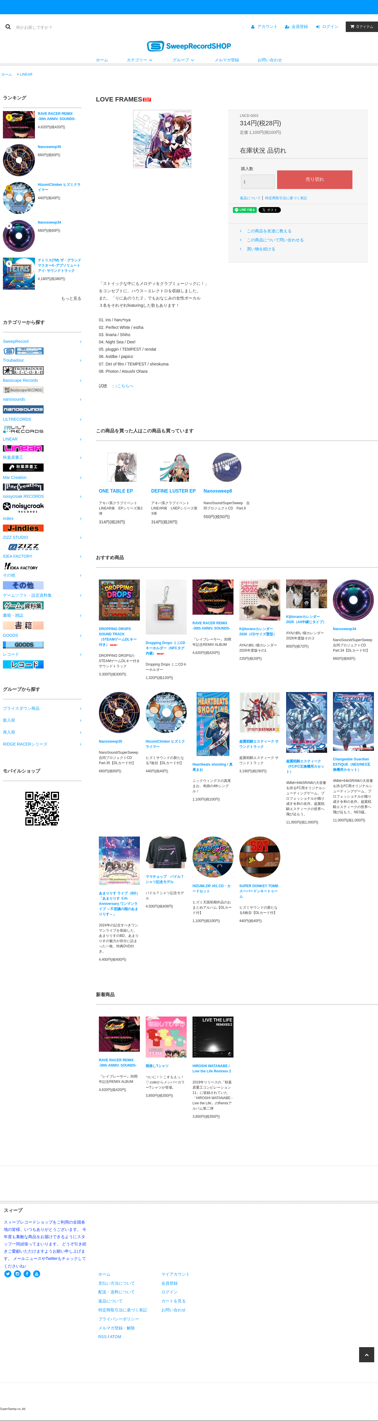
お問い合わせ (270, 60)
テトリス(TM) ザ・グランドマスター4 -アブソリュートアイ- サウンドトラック (59, 265)
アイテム (360, 26)
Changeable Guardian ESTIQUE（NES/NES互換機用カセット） (351, 764)
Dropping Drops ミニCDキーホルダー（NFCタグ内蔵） (165, 648)
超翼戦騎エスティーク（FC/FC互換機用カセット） (305, 766)
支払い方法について (116, 1283)
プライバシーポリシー (118, 1319)
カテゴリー (140, 60)
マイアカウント (175, 1274)
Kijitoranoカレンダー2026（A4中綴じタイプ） (306, 619)
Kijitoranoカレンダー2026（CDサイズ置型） (258, 631)
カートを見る (173, 1301)
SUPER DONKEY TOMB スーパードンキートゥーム (258, 891)
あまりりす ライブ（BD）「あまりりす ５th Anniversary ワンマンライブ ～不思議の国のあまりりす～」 (119, 903)
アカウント (267, 26)
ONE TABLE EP (116, 490)
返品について (250, 198)
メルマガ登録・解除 (116, 1328)
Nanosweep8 (218, 490)
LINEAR (26, 74)
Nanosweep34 (49, 222)
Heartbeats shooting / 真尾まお (212, 767)
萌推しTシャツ (157, 1066)
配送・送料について (116, 1292)
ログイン (330, 26)
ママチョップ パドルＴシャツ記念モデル (165, 879)
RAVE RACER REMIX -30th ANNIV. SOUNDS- (57, 116)
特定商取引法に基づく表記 (286, 198)
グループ (184, 60)
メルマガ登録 (227, 60)
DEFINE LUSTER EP (173, 490)
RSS (102, 1336)
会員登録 (300, 26)
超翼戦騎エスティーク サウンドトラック (259, 744)
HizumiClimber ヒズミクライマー (59, 187)
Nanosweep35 (49, 147)
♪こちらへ (124, 386)
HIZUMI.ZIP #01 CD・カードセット (211, 888)
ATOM (115, 1336)
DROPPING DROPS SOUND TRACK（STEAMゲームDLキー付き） (118, 637)
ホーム (102, 60)
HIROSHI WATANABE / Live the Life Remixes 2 (211, 1068)
